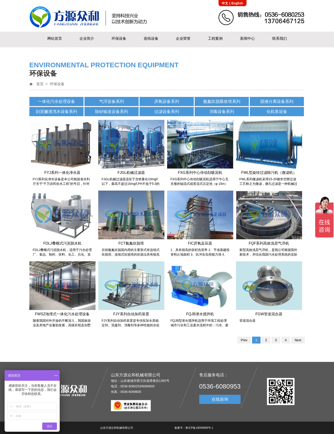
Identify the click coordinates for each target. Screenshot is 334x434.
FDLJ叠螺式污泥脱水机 (62, 243)
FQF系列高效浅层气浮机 (269, 243)
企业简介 (86, 38)
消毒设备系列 (221, 111)
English (237, 3)
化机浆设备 (277, 111)
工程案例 (215, 38)
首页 (40, 84)
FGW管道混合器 (268, 314)
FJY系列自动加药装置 (131, 314)
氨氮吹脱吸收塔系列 (221, 101)
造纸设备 (151, 38)
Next (298, 340)
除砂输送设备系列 (111, 111)
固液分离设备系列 (276, 101)
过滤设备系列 (166, 111)
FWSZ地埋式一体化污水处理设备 (62, 314)
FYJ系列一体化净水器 (62, 173)
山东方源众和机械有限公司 (116, 427)
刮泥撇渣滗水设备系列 (56, 111)
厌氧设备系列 (166, 101)
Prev (244, 340)
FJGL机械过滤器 (131, 173)
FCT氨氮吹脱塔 (131, 243)
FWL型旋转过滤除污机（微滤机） (269, 173)
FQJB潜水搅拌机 (200, 314)
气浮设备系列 (111, 101)
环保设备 (119, 38)
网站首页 (54, 38)
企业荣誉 (183, 38)
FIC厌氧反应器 (200, 243)
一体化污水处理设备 (56, 101)
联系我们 (279, 38)
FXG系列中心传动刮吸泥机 (200, 173)
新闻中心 (247, 38)
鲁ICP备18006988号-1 (199, 427)
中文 (225, 3)
